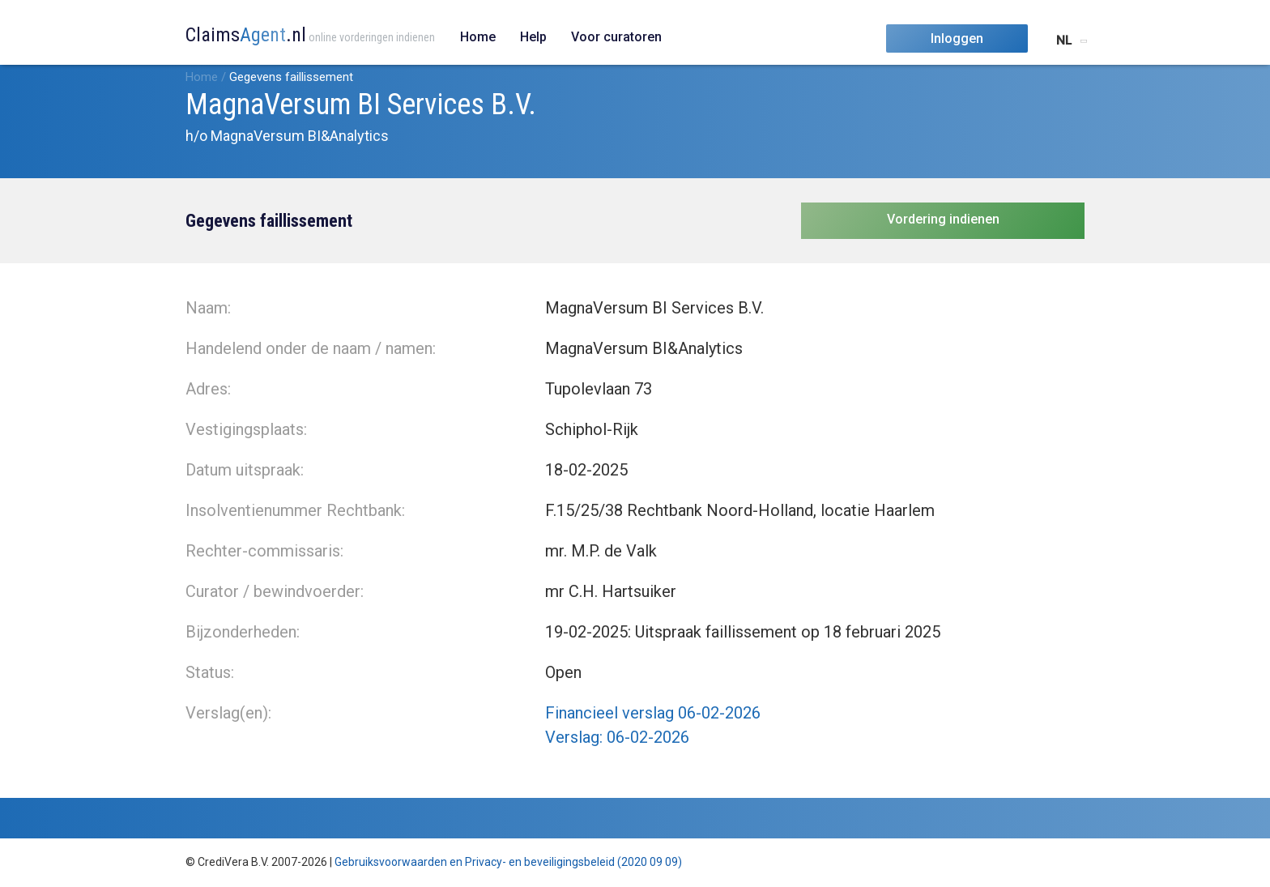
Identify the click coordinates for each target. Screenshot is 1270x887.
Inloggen (957, 38)
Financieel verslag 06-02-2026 (653, 713)
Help (533, 37)
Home (478, 37)
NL (1064, 40)
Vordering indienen (943, 219)
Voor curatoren (616, 37)
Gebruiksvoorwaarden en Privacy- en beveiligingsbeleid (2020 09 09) (508, 861)
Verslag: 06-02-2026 (617, 737)
